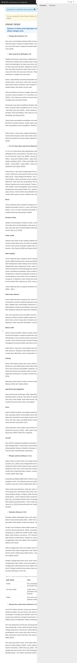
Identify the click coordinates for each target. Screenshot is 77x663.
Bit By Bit (14, 2)
